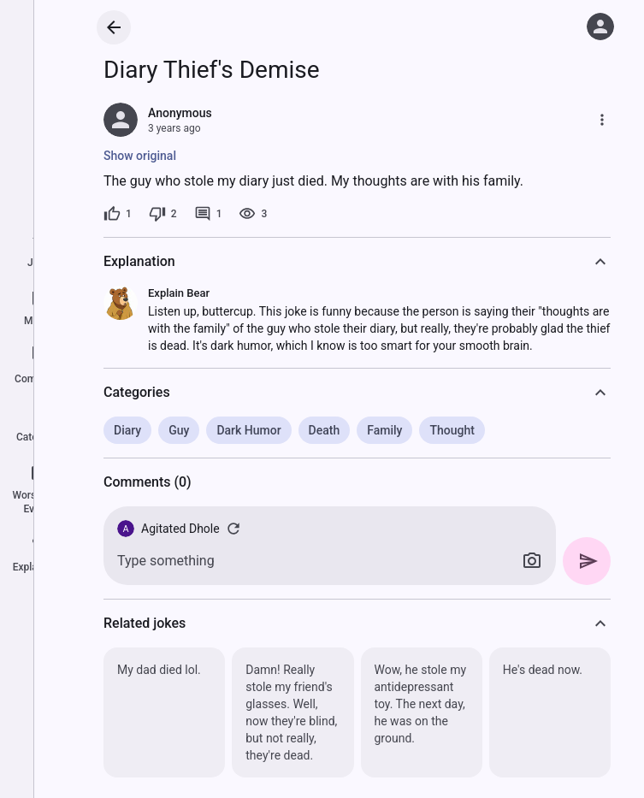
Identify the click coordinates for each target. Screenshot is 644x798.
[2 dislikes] (163, 214)
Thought (451, 430)
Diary (127, 430)
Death (324, 430)
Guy (178, 430)
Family (384, 430)
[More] (602, 119)
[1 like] (118, 214)
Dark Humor (248, 430)
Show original (139, 156)
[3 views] (253, 214)
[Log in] (600, 26)
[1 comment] (208, 214)
